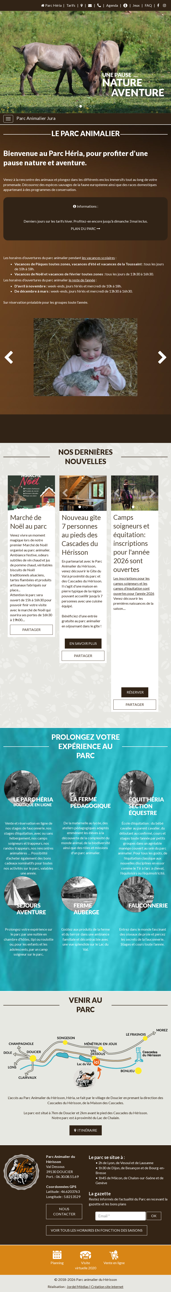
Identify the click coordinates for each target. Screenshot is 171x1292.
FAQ (148, 5)
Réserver (135, 683)
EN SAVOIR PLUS (83, 634)
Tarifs (70, 5)
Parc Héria (51, 5)
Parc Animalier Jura (35, 118)
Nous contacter (64, 1174)
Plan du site (70, 1257)
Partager (31, 620)
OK (154, 1179)
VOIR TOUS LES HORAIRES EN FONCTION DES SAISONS (96, 1193)
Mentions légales (96, 1257)
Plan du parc (85, 228)
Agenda (112, 5)
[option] (85, 377)
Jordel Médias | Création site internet (95, 1249)
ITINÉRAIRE (85, 1093)
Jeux (136, 5)
